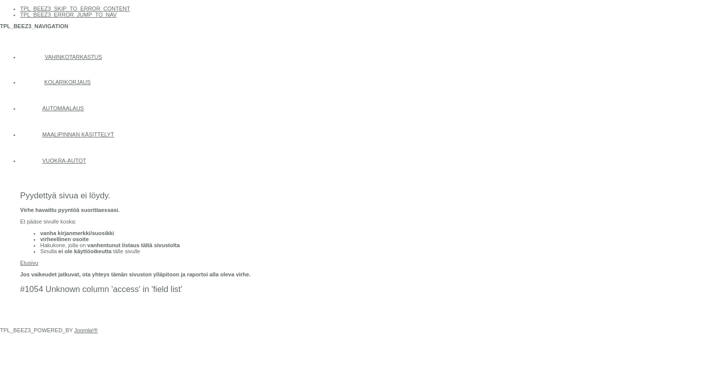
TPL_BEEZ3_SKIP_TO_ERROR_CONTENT (75, 9)
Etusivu (29, 263)
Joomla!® (86, 330)
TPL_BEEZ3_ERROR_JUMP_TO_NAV (68, 15)
